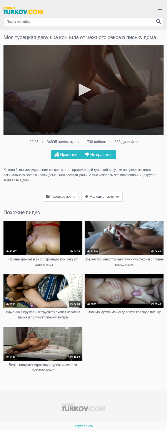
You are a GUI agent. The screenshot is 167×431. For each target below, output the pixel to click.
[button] (83, 89)
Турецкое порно (60, 196)
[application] (83, 90)
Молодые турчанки (102, 196)
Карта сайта (83, 426)
